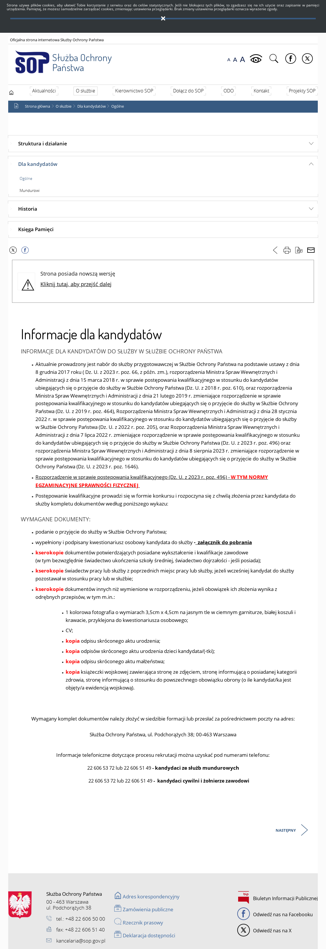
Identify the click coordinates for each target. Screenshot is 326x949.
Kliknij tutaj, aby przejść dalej (76, 284)
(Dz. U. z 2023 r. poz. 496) (198, 477)
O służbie (63, 106)
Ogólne (117, 106)
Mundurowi (30, 190)
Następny (286, 830)
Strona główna (37, 106)
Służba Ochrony (60, 58)
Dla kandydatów (91, 106)
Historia (27, 208)
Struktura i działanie (42, 143)
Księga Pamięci (36, 229)
